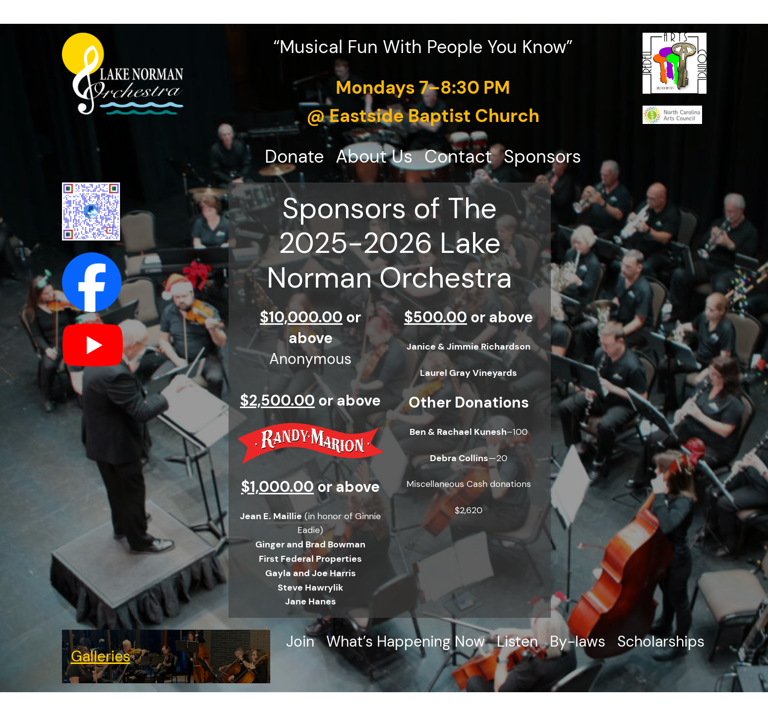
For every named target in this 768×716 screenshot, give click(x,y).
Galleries (100, 656)
